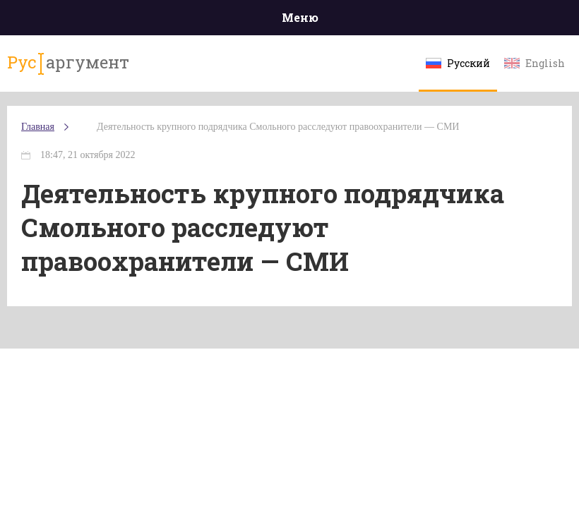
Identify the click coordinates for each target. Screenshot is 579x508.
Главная (37, 126)
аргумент (68, 63)
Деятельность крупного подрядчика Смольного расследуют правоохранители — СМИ (278, 126)
